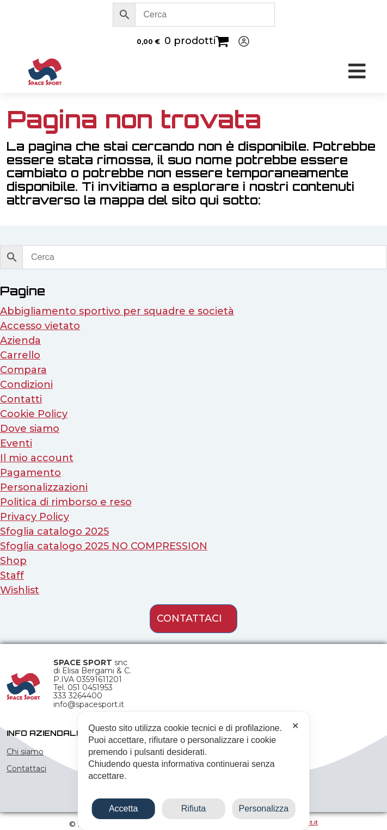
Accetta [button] (123, 808)
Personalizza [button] (264, 808)
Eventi (16, 443)
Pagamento (30, 473)
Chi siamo (25, 752)
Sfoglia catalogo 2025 (54, 531)
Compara (23, 370)
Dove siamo (29, 429)
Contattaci (26, 768)
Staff (12, 575)
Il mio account (36, 458)
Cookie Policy (33, 414)
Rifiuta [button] (193, 808)
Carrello (20, 355)
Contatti (21, 399)
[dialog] (193, 770)
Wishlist (19, 590)
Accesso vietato (40, 326)
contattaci (189, 618)
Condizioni (26, 385)
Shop (13, 561)
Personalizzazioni (44, 487)
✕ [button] (295, 725)
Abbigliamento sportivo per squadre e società (117, 311)
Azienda (20, 340)
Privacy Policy (34, 517)
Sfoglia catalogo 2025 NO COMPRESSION (103, 546)
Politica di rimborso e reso (66, 502)
